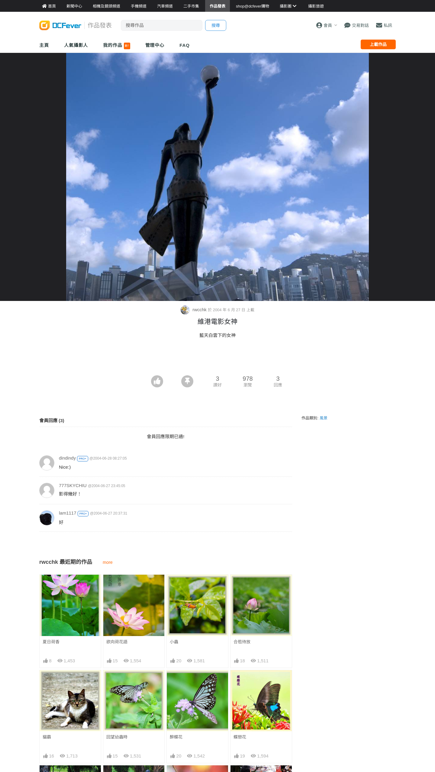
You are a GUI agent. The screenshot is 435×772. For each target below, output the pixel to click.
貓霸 (47, 737)
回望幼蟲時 (116, 737)
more (108, 562)
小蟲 (174, 641)
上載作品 (378, 44)
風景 (323, 418)
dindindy (67, 457)
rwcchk (194, 309)
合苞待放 (242, 641)
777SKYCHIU (73, 485)
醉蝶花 (176, 737)
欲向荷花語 (116, 641)
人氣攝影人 (76, 45)
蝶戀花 (240, 737)
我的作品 (116, 46)
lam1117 (67, 512)
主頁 (44, 45)
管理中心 (155, 45)
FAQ (184, 45)
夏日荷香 (51, 641)
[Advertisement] (217, 358)
